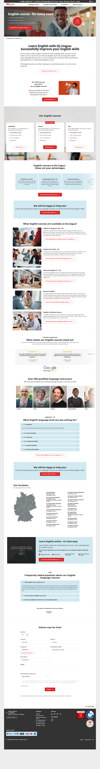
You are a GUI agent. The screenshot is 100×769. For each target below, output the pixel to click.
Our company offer (40, 741)
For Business (65, 4)
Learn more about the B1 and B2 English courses (58, 252)
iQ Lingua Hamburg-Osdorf (75, 515)
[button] (92, 1)
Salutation (23, 651)
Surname (53, 658)
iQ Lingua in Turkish (40, 745)
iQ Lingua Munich (72, 538)
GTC (93, 759)
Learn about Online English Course (50, 579)
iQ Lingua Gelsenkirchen (53, 544)
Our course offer (39, 735)
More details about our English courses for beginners (59, 232)
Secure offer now (49, 99)
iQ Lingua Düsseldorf (52, 536)
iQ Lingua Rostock (73, 541)
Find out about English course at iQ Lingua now (49, 474)
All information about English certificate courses (58, 315)
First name (23, 658)
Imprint (81, 759)
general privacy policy (66, 702)
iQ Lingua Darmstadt (52, 533)
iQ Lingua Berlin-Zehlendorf (53, 529)
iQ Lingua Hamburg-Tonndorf (76, 519)
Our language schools (41, 739)
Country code (23, 666)
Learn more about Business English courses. (57, 295)
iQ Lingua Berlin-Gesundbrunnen (50, 512)
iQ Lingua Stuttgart (73, 545)
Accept (20, 573)
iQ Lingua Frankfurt (51, 540)
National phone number (56, 666)
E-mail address (24, 676)
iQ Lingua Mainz (72, 531)
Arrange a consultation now (48, 71)
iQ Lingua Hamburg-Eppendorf (76, 512)
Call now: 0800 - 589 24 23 (49, 206)
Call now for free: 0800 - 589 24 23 (19, 27)
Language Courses (34, 4)
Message (22, 684)
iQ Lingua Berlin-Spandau (53, 517)
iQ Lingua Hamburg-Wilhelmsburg (73, 523)
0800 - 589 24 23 (12, 731)
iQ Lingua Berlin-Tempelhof (53, 523)
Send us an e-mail (11, 736)
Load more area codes (26, 672)
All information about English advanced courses (58, 274)
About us (38, 733)
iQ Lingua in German (40, 743)
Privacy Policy (88, 759)
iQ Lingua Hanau (72, 528)
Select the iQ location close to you (28, 693)
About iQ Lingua (78, 4)
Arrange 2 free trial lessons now (49, 188)
